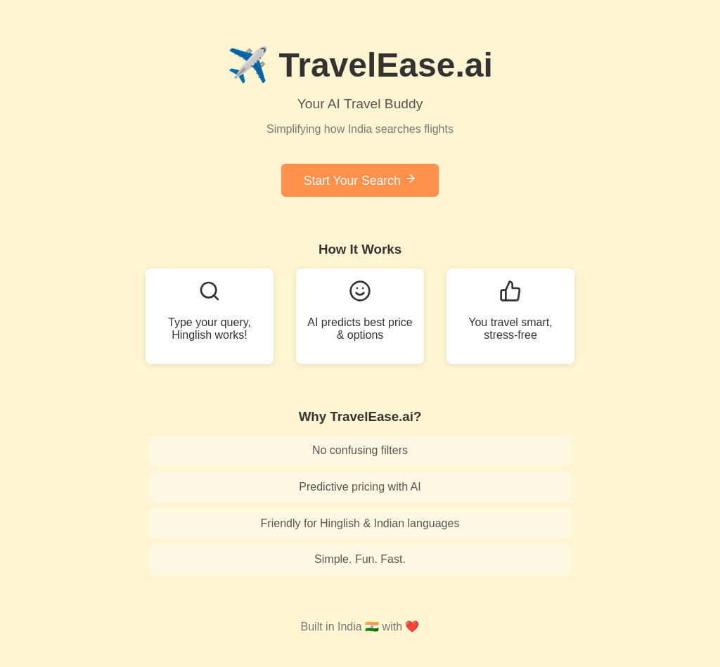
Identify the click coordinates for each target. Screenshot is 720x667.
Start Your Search (360, 180)
